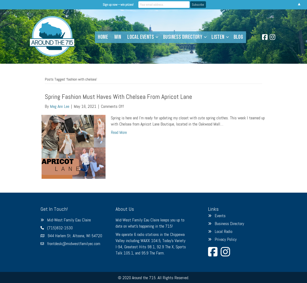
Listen (217, 37)
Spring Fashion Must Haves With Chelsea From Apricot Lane (118, 97)
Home (103, 37)
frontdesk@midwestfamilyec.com (73, 243)
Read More (119, 132)
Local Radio (223, 231)
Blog (238, 37)
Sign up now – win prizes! (118, 5)
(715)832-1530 (60, 228)
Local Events (140, 37)
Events (220, 215)
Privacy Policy (226, 239)
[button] (157, 37)
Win (117, 37)
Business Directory (182, 37)
